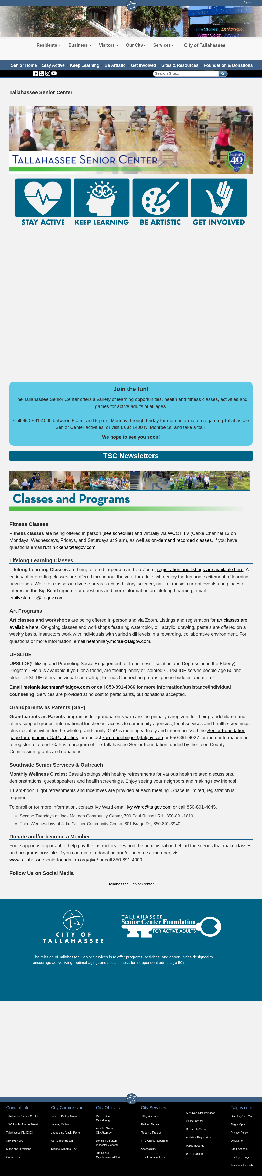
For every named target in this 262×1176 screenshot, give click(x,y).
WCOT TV (178, 533)
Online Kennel (194, 1121)
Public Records (195, 1145)
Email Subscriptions (153, 1157)
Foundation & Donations (228, 65)
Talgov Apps (238, 1124)
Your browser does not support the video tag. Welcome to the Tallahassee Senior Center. (131, 140)
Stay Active (53, 65)
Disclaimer (237, 1140)
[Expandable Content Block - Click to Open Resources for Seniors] (131, 456)
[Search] (184, 73)
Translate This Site (242, 1165)
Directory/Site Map (242, 1116)
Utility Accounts (150, 1116)
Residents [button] (49, 45)
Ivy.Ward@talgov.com (149, 807)
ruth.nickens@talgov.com (69, 547)
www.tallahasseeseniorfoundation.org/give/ (53, 859)
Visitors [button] (108, 45)
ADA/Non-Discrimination (200, 1112)
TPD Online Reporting (154, 1140)
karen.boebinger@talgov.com (132, 737)
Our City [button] (136, 45)
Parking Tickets (150, 1124)
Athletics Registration (199, 1137)
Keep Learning (85, 65)
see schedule (118, 533)
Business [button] (80, 45)
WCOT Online (194, 1153)
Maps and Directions (18, 1148)
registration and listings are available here (200, 569)
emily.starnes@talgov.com (36, 597)
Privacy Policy (239, 1132)
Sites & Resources (180, 65)
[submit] (222, 73)
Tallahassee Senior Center (131, 884)
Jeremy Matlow (60, 1124)
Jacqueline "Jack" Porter (66, 1132)
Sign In (248, 2)
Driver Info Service (197, 1129)
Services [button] (163, 45)
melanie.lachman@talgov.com (56, 687)
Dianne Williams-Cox (64, 1148)
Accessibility (148, 1148)
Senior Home (24, 65)
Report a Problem (151, 1132)
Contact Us (13, 1157)
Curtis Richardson (62, 1140)
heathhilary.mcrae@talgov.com (118, 641)
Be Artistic (115, 65)
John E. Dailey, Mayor (64, 1116)
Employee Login (240, 1157)
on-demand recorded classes (181, 540)
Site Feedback (239, 1148)
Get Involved (143, 65)
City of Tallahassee (204, 45)
